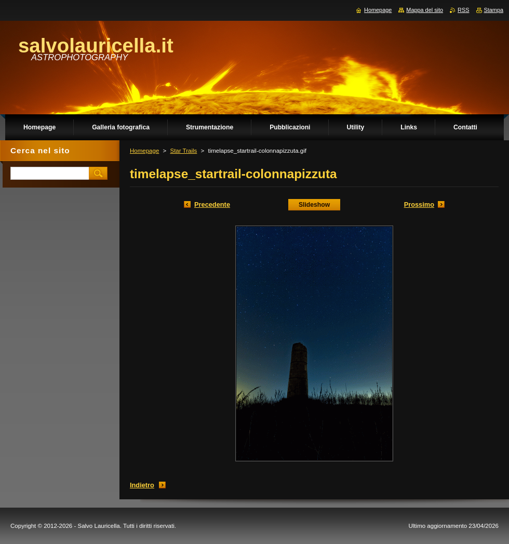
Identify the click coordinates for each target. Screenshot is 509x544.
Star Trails (183, 151)
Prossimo (419, 204)
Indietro (142, 485)
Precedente (212, 204)
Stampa (493, 10)
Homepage (144, 151)
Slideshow (314, 204)
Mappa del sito (424, 10)
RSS (463, 10)
